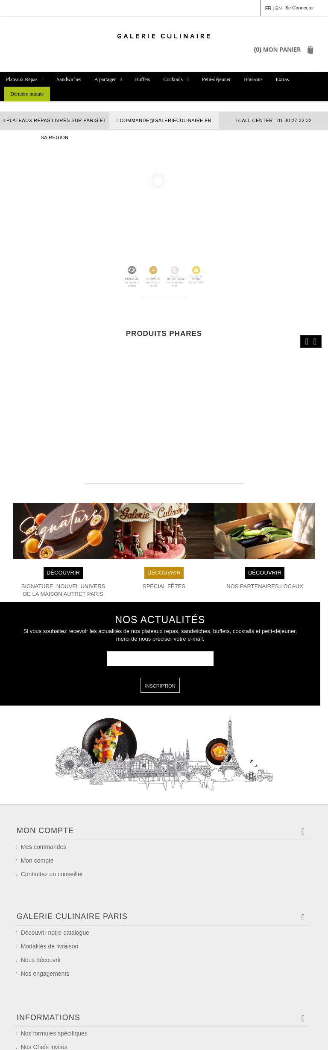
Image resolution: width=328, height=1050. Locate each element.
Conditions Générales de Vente (101, 1037)
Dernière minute (27, 94)
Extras (282, 79)
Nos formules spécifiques (54, 966)
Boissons (253, 79)
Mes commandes (44, 798)
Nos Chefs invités (44, 980)
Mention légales (34, 1037)
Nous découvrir (41, 902)
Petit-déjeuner (216, 79)
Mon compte (37, 812)
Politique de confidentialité (236, 1037)
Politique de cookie (171, 1037)
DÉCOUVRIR (63, 524)
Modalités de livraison (50, 889)
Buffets (142, 79)
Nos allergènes (41, 993)
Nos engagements (45, 916)
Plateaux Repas (22, 79)
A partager (105, 79)
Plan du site (291, 1037)
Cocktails (172, 79)
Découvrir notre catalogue (55, 875)
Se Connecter (299, 7)
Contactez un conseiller (52, 825)
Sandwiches (69, 79)
